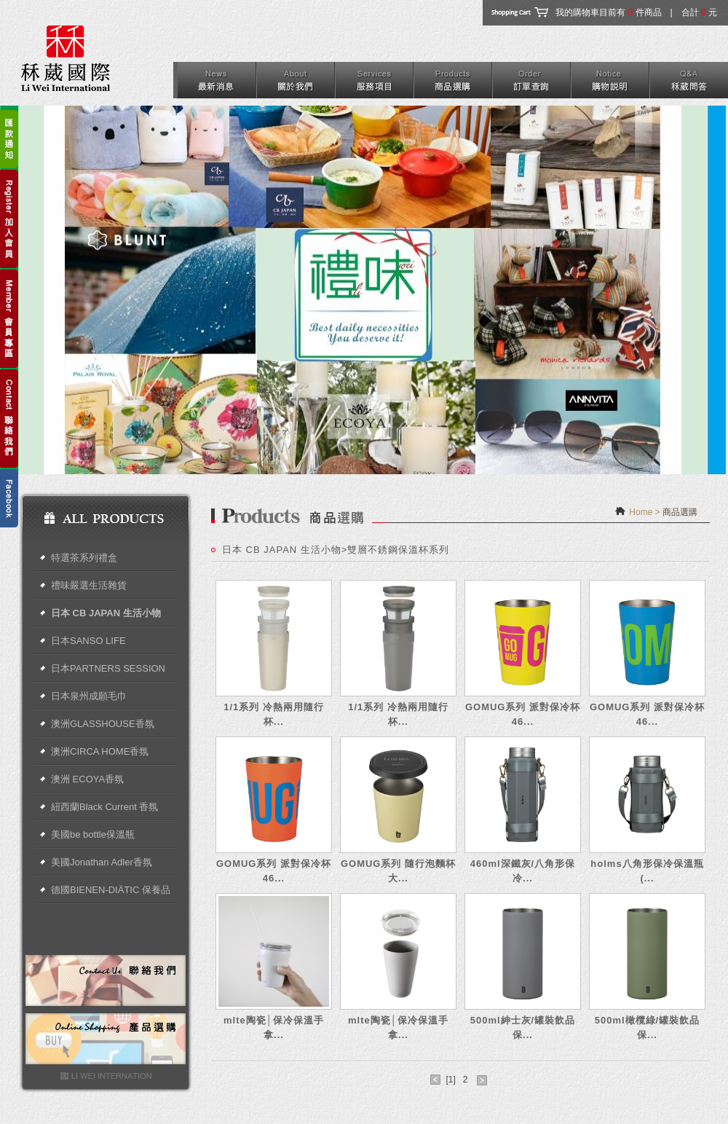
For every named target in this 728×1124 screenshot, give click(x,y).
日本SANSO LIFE (88, 640)
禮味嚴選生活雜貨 (89, 585)
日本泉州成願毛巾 (89, 696)
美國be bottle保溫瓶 (93, 834)
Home (640, 512)
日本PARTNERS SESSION (108, 668)
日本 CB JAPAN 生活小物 (106, 613)
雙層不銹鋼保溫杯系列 (398, 549)
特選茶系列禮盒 (84, 557)
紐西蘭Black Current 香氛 (104, 806)
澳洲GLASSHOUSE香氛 (102, 723)
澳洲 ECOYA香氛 (87, 779)
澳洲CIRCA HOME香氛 (100, 751)
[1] (450, 1079)
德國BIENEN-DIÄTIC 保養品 (110, 889)
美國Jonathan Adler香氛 (101, 862)
